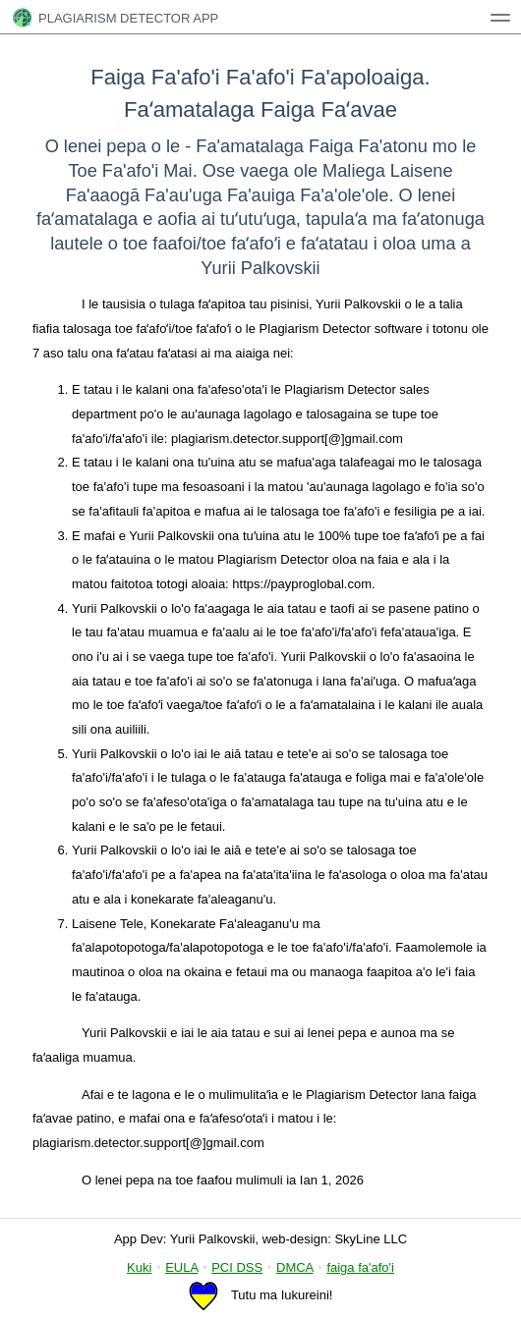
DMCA (295, 1267)
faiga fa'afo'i (360, 1267)
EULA (181, 1267)
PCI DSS (236, 1267)
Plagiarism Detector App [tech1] (115, 17)
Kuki (139, 1267)
